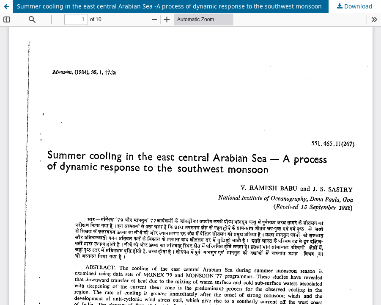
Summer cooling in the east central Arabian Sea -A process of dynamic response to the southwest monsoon (169, 6)
